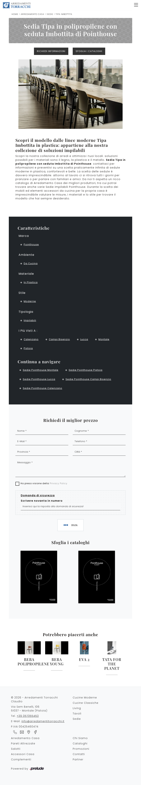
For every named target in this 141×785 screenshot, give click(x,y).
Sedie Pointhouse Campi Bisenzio (88, 379)
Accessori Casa (22, 754)
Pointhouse (31, 244)
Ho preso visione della (44, 483)
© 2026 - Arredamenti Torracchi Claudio (34, 699)
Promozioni (81, 749)
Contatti (79, 754)
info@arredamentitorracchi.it (42, 721)
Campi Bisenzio (59, 339)
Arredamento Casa (32, 14)
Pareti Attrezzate (23, 743)
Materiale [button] (26, 274)
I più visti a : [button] (28, 331)
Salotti (15, 749)
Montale (103, 339)
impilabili (30, 320)
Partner (78, 759)
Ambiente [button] (26, 255)
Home (15, 14)
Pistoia (28, 348)
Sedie (50, 14)
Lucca (84, 339)
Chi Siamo (80, 738)
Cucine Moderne (85, 697)
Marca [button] (24, 236)
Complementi (21, 759)
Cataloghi (80, 743)
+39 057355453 (28, 716)
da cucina (31, 263)
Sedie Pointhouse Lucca (39, 379)
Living (77, 708)
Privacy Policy (58, 483)
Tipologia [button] (26, 312)
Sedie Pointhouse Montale (40, 370)
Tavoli (77, 713)
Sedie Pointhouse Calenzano (42, 388)
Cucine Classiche (85, 703)
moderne (30, 301)
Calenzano (31, 339)
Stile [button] (22, 293)
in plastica (31, 282)
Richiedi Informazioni (51, 51)
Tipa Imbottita (64, 14)
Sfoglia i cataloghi (89, 51)
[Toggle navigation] (136, 5)
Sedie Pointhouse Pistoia (85, 370)
